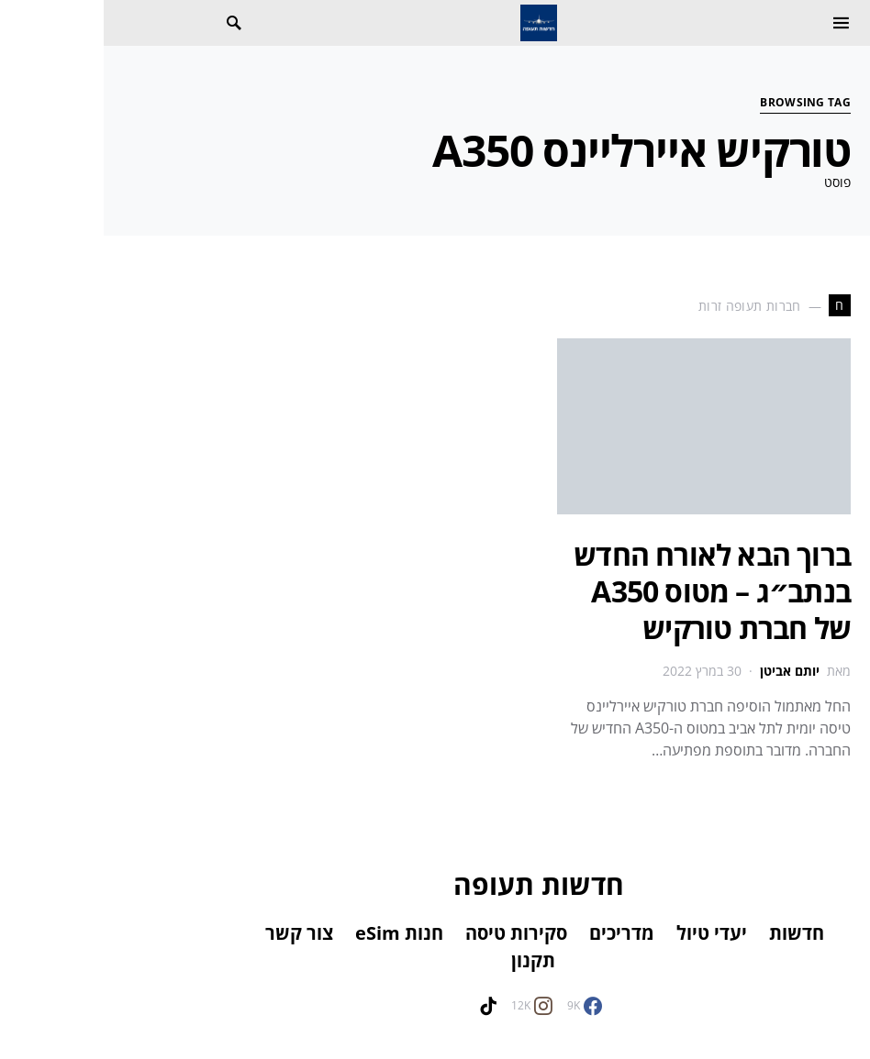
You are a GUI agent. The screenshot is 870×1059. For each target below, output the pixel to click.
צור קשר (195, 933)
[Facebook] (480, 1006)
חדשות (692, 933)
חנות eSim (295, 933)
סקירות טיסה (412, 933)
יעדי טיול (608, 933)
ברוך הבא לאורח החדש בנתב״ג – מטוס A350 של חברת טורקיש (608, 591)
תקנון (429, 960)
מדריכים (518, 933)
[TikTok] (384, 1006)
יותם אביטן (686, 670)
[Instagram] (428, 1006)
